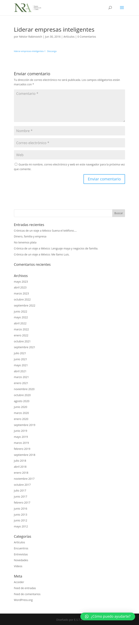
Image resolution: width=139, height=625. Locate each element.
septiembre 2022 (24, 305)
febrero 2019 (22, 449)
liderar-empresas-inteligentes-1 (30, 51)
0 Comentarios (86, 36)
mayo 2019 (21, 437)
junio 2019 (20, 431)
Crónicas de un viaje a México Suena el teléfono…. (45, 230)
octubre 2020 (22, 395)
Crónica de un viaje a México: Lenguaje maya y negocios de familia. (56, 248)
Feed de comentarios (27, 594)
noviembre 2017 (24, 478)
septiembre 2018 (24, 455)
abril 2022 (20, 323)
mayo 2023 (21, 281)
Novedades (21, 560)
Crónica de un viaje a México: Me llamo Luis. (42, 254)
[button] (107, 616)
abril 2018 (20, 466)
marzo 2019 (21, 443)
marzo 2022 (21, 329)
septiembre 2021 (24, 347)
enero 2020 (21, 419)
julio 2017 (20, 490)
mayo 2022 (21, 317)
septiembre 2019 (24, 425)
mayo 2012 (21, 526)
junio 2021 (20, 359)
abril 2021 (20, 371)
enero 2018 (21, 472)
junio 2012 (20, 520)
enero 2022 (21, 335)
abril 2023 (20, 287)
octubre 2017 (22, 484)
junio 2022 (20, 311)
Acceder (19, 582)
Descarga (51, 51)
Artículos (69, 36)
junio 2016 (20, 508)
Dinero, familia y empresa (30, 236)
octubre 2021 (22, 341)
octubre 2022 (22, 299)
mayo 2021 (21, 365)
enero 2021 (21, 383)
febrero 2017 (22, 502)
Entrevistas (21, 554)
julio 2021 (20, 353)
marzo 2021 (21, 377)
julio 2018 (20, 460)
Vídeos (18, 566)
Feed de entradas (25, 588)
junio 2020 (20, 407)
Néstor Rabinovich (30, 36)
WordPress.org (23, 600)
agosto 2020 (22, 401)
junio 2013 (20, 514)
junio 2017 (20, 496)
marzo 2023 (21, 293)
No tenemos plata (25, 242)
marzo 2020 (21, 413)
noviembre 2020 (24, 389)
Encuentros (21, 548)
